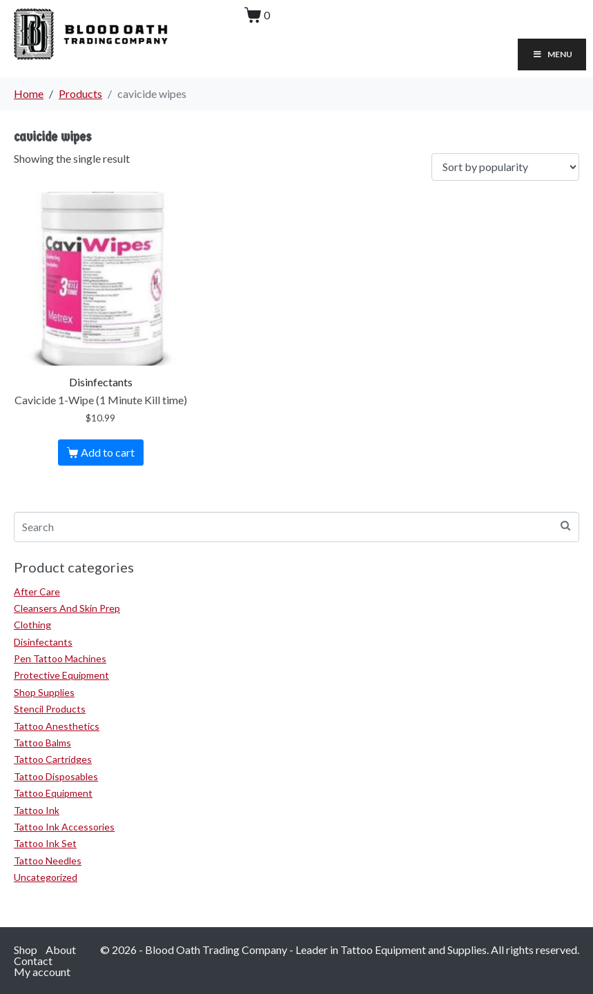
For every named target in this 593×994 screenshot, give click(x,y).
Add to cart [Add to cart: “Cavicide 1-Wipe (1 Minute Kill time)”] (108, 452)
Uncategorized (45, 877)
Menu (552, 54)
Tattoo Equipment (53, 793)
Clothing (32, 624)
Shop (25, 949)
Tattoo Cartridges (53, 759)
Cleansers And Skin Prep (67, 608)
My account (42, 971)
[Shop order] (505, 167)
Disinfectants (43, 642)
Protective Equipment (61, 675)
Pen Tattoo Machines (60, 658)
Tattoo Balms (42, 742)
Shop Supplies (44, 692)
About (61, 949)
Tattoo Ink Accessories (64, 827)
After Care (37, 591)
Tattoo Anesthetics (56, 726)
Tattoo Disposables (56, 776)
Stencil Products (50, 709)
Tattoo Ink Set (45, 843)
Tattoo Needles (47, 860)
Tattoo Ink (36, 810)
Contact (33, 960)
